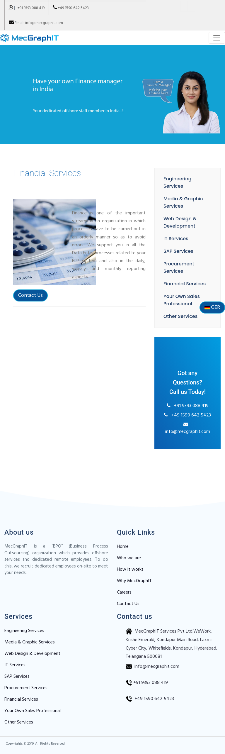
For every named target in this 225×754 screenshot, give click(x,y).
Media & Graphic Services (29, 642)
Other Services (180, 316)
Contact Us (29, 301)
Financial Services (184, 283)
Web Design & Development (32, 654)
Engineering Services (24, 631)
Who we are (129, 558)
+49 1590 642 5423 (73, 8)
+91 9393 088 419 (30, 8)
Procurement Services (25, 688)
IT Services (175, 238)
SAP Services (177, 251)
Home (123, 546)
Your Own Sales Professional (32, 711)
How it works (130, 569)
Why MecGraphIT (134, 581)
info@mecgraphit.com (44, 23)
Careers (124, 592)
